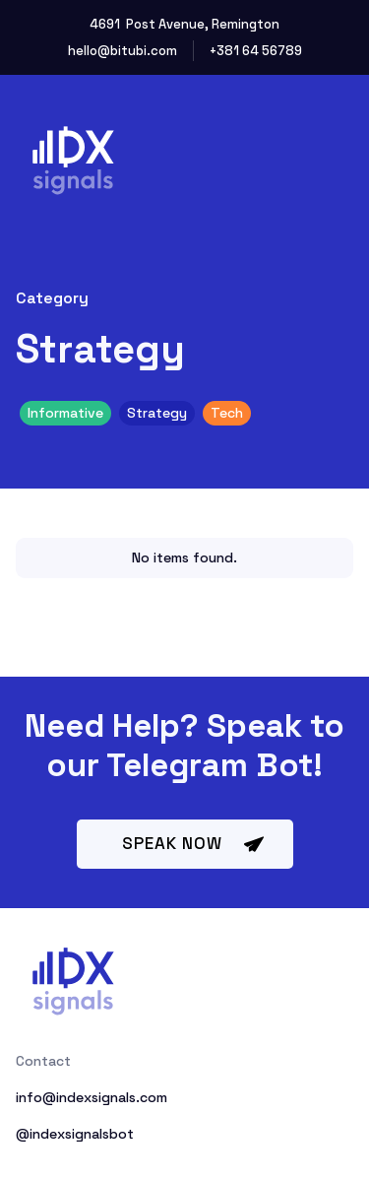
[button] (328, 150)
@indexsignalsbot (75, 1134)
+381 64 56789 (256, 50)
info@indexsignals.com (91, 1097)
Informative (65, 413)
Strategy (157, 413)
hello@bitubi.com (122, 50)
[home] (96, 151)
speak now (172, 843)
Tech (227, 413)
